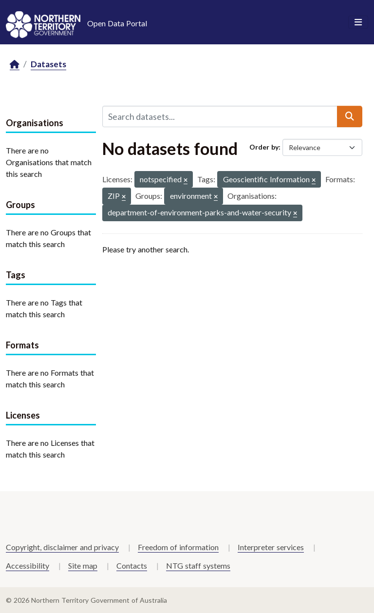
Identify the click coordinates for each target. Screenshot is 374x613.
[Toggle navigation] (358, 22)
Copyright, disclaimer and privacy (62, 547)
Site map (82, 565)
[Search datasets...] (219, 116)
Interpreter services (271, 547)
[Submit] (349, 116)
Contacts (131, 565)
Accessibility (27, 565)
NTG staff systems (198, 565)
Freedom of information (178, 547)
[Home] (14, 64)
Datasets (48, 64)
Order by (264, 147)
